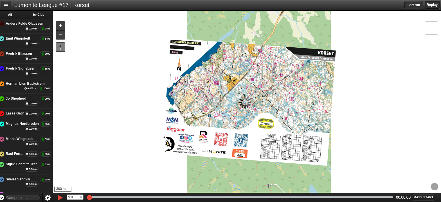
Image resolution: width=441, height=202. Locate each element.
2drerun (414, 5)
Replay (432, 5)
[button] (64, 26)
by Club (42, 14)
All (14, 14)
